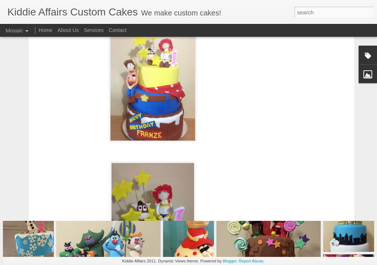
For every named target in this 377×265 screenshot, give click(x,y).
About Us (68, 30)
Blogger (229, 261)
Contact (117, 30)
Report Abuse (251, 261)
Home (45, 30)
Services (94, 30)
